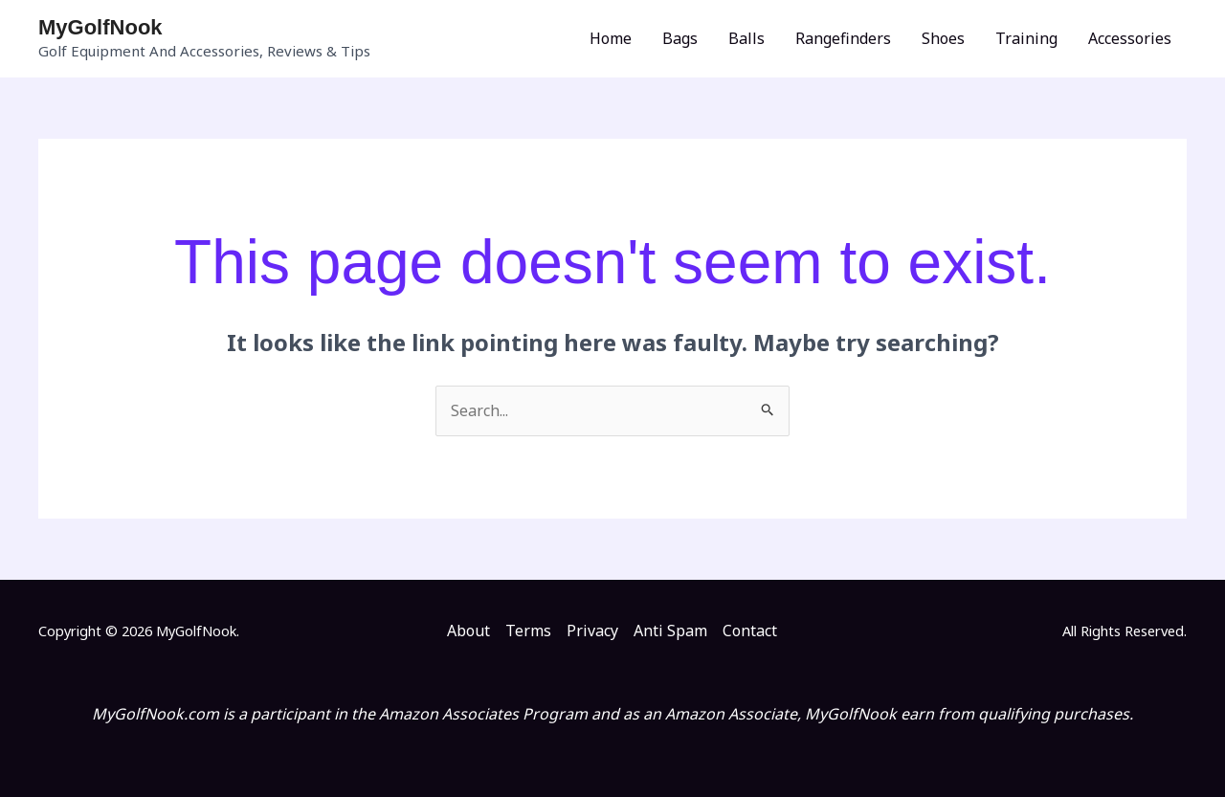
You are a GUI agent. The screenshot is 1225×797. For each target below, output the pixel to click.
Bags (680, 38)
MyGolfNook (100, 27)
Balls (746, 38)
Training (1026, 38)
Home (611, 38)
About (468, 630)
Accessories (1129, 38)
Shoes (943, 38)
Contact (750, 630)
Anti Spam (670, 630)
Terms (528, 630)
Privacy (592, 630)
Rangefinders (843, 38)
